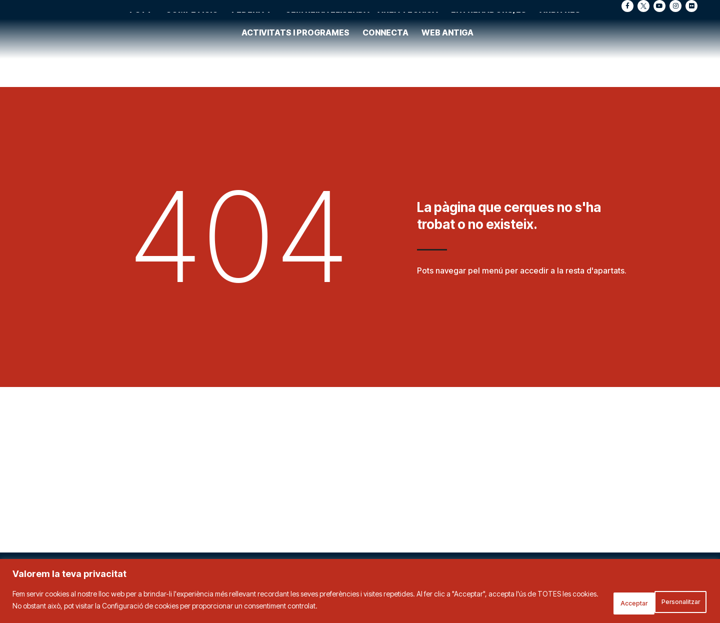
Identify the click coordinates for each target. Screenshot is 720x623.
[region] (360, 593)
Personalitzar (608, 602)
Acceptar (678, 602)
